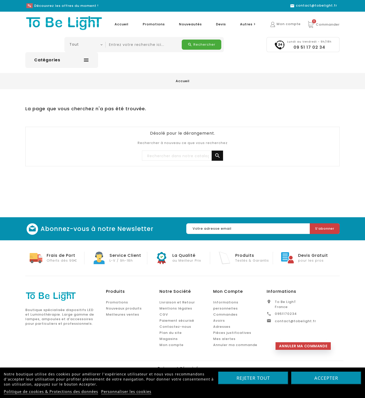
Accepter (326, 378)
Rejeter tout (253, 378)
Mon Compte (228, 291)
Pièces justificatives (232, 332)
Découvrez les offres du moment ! (66, 5)
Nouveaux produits (124, 308)
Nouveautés (190, 24)
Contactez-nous (175, 326)
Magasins (168, 338)
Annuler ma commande (235, 344)
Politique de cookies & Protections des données (51, 391)
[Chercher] (182, 156)
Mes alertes (224, 338)
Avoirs (219, 320)
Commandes (225, 314)
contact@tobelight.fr (295, 321)
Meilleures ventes (122, 314)
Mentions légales (175, 308)
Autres (248, 24)
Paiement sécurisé (176, 320)
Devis (221, 24)
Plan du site (170, 332)
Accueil (122, 24)
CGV (163, 314)
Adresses (221, 326)
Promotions (154, 24)
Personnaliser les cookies (126, 391)
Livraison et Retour (177, 302)
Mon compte (171, 344)
